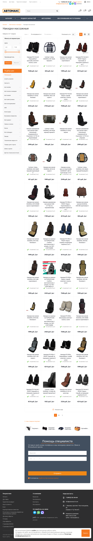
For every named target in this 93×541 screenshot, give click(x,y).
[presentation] (42, 466)
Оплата (5, 497)
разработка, (43, 517)
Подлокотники (36, 428)
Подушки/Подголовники (52, 428)
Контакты (36, 502)
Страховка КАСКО (8, 524)
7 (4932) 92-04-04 (72, 497)
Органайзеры (85, 428)
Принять (85, 533)
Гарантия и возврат (8, 502)
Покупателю (7, 493)
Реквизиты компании (72, 513)
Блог (4, 507)
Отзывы (5, 519)
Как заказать (36, 504)
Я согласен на (44, 478)
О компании (37, 493)
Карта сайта (6, 536)
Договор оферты (8, 516)
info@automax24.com (72, 501)
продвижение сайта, (52, 517)
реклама (35, 520)
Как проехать (37, 499)
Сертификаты (7, 521)
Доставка (5, 499)
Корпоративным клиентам (11, 509)
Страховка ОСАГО (8, 526)
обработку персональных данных (49, 478)
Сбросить (16, 62)
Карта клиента (7, 504)
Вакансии (35, 497)
